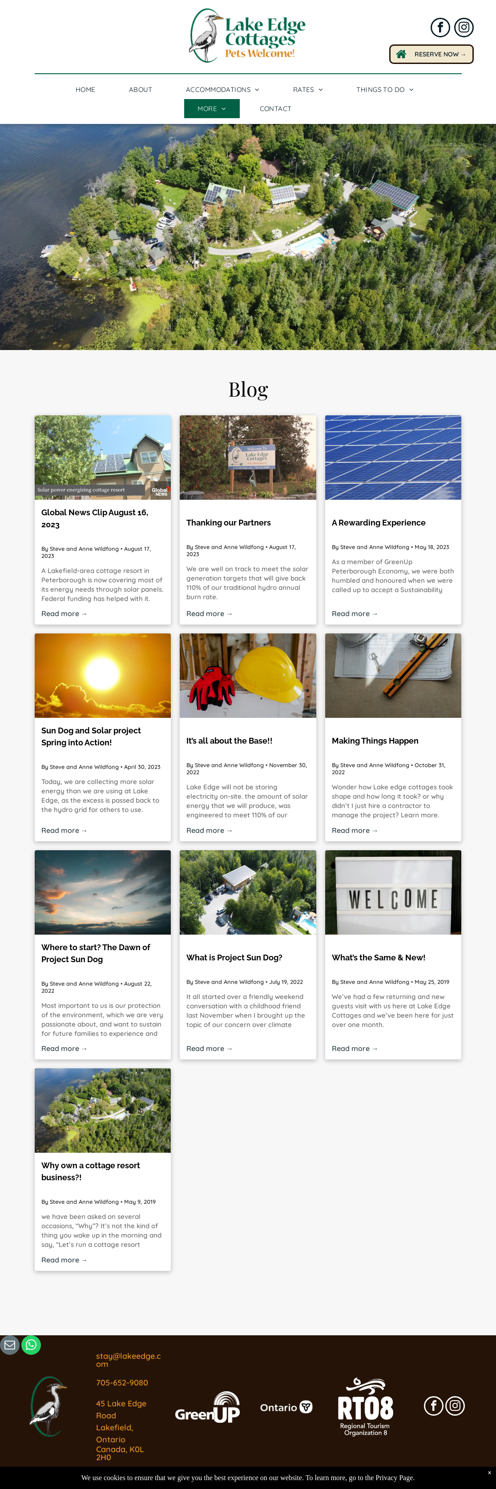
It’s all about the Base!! (229, 740)
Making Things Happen (375, 740)
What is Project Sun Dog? (234, 957)
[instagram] (464, 29)
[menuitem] (89, 89)
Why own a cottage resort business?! (90, 1171)
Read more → (64, 613)
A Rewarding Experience (379, 522)
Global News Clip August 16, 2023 (94, 518)
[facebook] (440, 29)
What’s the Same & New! (379, 957)
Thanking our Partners (228, 522)
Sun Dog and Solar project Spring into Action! (91, 736)
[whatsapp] (31, 1346)
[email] (10, 1346)
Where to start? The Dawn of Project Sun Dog (95, 953)
